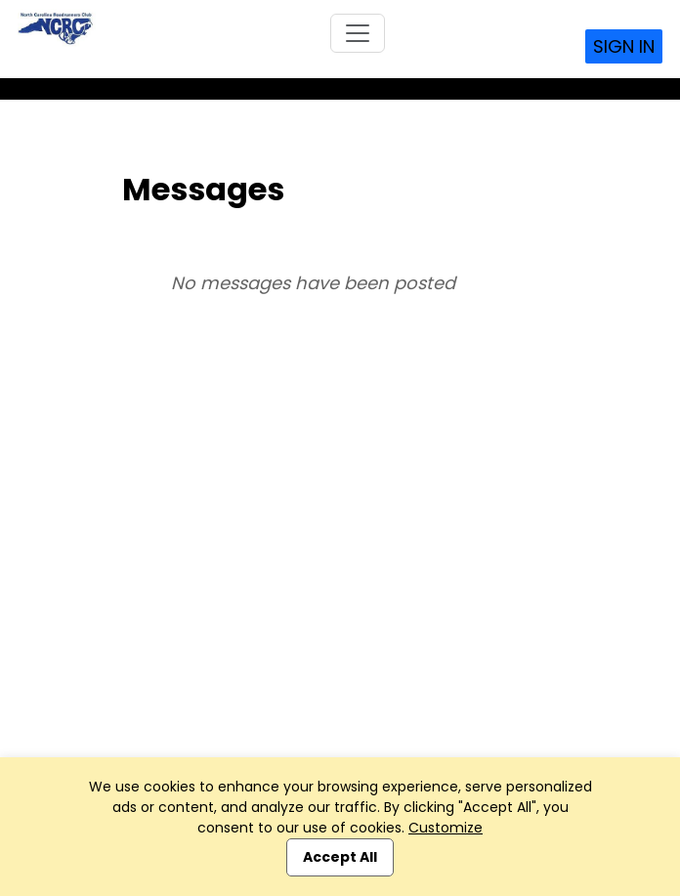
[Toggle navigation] (357, 33)
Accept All (340, 857)
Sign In (624, 46)
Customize (445, 827)
